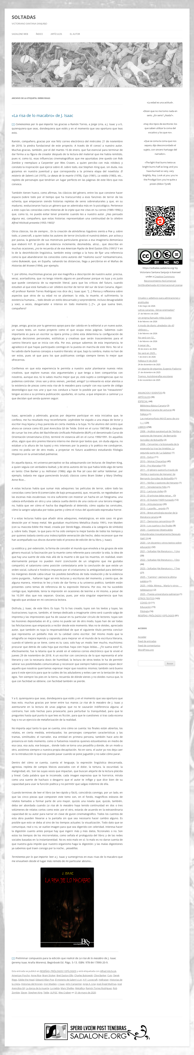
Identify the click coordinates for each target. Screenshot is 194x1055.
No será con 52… (146, 337)
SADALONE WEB (20, 34)
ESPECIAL (143, 401)
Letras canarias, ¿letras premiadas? (156, 310)
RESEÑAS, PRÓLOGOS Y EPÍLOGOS (58, 971)
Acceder (142, 637)
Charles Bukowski (83, 975)
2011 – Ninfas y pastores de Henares (159, 482)
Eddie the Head (26, 979)
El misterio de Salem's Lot (68, 979)
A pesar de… (144, 345)
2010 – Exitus (147, 457)
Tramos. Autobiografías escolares (155, 376)
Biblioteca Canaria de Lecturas (156, 409)
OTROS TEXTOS (146, 598)
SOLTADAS (24, 17)
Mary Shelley (67, 988)
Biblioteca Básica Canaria (153, 405)
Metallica (80, 988)
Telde (46, 992)
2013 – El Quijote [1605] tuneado (157, 499)
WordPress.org (146, 649)
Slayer (24, 992)
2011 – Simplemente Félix (153, 487)
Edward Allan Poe (45, 979)
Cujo (109, 975)
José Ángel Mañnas (106, 984)
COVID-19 (145, 602)
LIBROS (142, 427)
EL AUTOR (75, 34)
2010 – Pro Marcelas (150, 465)
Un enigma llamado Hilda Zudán (155, 317)
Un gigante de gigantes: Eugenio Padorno (159, 368)
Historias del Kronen (32, 984)
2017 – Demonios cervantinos (155, 521)
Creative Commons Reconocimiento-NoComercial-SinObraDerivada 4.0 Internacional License (160, 281)
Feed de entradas (147, 641)
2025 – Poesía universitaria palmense (159, 594)
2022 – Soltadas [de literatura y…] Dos (160, 559)
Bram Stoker (48, 975)
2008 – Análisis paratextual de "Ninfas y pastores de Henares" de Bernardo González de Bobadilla (160, 435)
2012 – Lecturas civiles (151, 491)
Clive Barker (100, 975)
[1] (13, 124)
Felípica (144, 414)
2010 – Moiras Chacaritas (153, 461)
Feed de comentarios (149, 645)
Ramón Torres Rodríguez (99, 988)
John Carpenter (74, 984)
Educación (145, 607)
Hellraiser (104, 979)
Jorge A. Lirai (89, 984)
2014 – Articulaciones (151, 504)
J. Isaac (61, 984)
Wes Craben (65, 992)
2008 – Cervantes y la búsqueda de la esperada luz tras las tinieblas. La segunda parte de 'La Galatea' (159, 448)
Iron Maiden (50, 984)
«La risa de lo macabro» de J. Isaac (42, 115)
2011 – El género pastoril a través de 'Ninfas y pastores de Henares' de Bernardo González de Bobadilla (159, 474)
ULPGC (53, 992)
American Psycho (21, 975)
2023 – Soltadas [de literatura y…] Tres (160, 568)
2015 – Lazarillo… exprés (153, 508)
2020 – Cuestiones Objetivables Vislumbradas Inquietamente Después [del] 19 (160, 534)
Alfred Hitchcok (108, 971)
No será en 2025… (147, 353)
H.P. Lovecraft (90, 979)
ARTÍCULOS (56, 34)
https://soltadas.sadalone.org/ (159, 268)
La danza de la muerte (37, 988)
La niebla (55, 988)
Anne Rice (36, 975)
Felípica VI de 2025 (147, 360)
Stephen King (35, 992)
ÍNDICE (39, 34)
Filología (144, 611)
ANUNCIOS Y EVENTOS (150, 392)
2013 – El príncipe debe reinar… (156, 495)
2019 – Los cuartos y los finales (156, 525)
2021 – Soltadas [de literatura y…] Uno (160, 551)
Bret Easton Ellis (65, 975)
